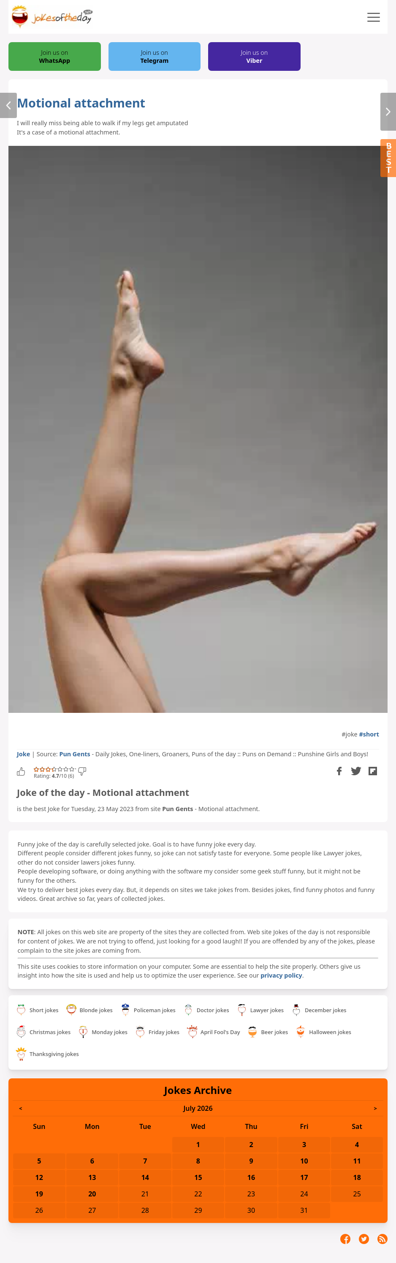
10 (304, 1161)
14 (145, 1177)
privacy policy (281, 975)
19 (39, 1194)
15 (198, 1177)
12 (39, 1177)
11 (357, 1161)
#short (369, 734)
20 (92, 1194)
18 (357, 1177)
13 (92, 1177)
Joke (23, 754)
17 (304, 1177)
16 (251, 1177)
